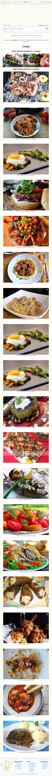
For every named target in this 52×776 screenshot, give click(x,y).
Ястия (30, 2)
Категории (5, 28)
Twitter (44, 768)
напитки (23, 40)
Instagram (45, 765)
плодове (28, 40)
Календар (32, 763)
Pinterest (45, 766)
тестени (47, 40)
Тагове (31, 768)
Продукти (25, 2)
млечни (19, 40)
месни (15, 40)
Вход (41, 2)
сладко (40, 40)
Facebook (45, 763)
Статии (20, 2)
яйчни (27, 41)
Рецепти (15, 2)
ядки (24, 41)
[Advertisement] (26, 14)
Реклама (19, 766)
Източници (32, 765)
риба (37, 40)
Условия (19, 768)
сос (43, 40)
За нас (18, 763)
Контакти (19, 765)
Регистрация (47, 2)
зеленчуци (6, 40)
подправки (33, 40)
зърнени (11, 40)
